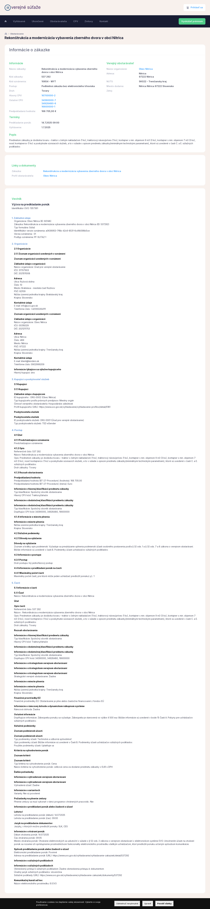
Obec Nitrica (146, 69)
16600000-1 (48, 106)
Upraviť (147, 903)
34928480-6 (49, 103)
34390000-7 (49, 100)
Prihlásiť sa (197, 7)
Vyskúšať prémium (192, 21)
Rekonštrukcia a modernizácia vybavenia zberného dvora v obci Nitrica (82, 171)
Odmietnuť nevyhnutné (127, 903)
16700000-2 (48, 95)
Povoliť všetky (164, 903)
